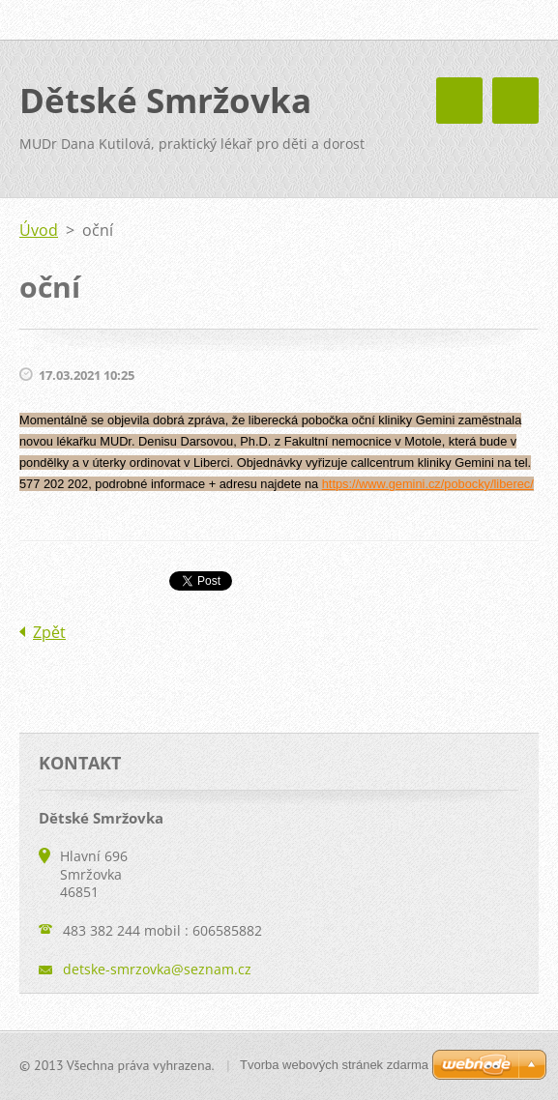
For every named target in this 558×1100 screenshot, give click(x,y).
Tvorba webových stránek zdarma (334, 1064)
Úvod (38, 230)
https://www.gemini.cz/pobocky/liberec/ (428, 484)
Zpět (49, 632)
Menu (515, 100)
